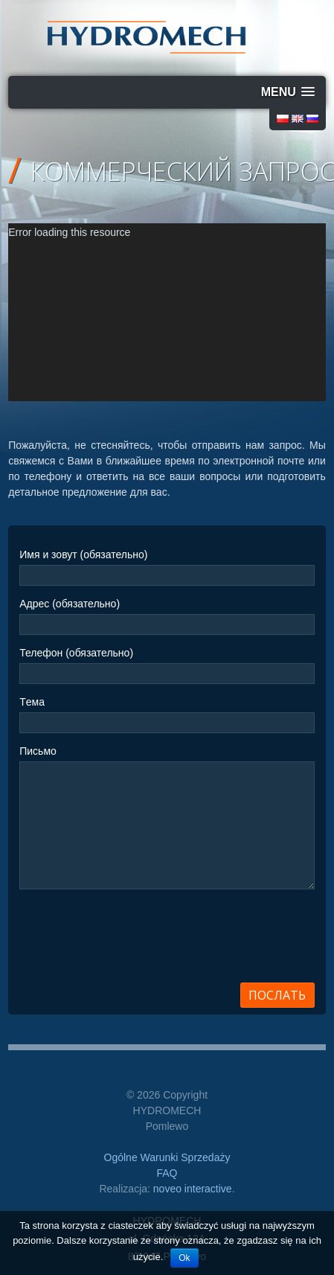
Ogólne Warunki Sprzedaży (167, 1157)
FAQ (166, 1173)
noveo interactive (192, 1189)
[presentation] (132, 941)
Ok (184, 1258)
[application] (167, 312)
